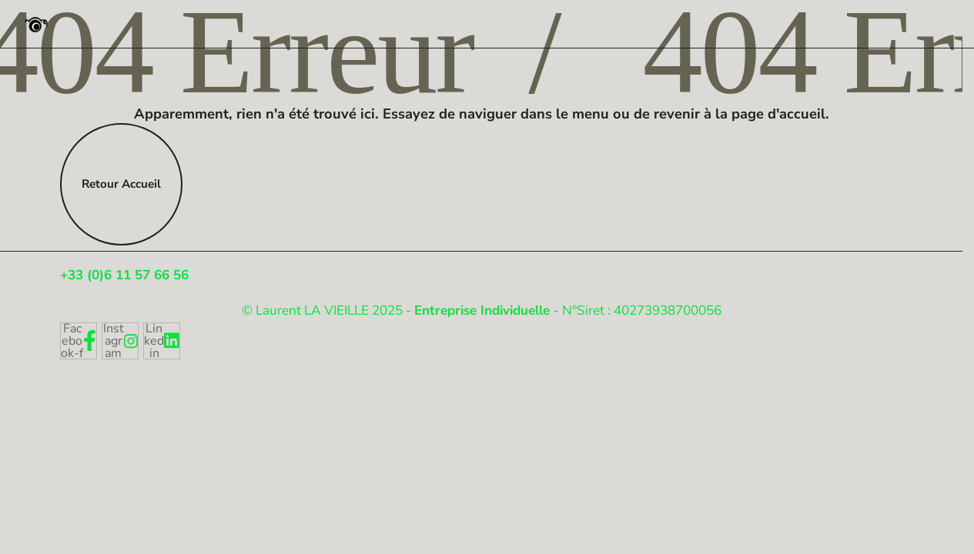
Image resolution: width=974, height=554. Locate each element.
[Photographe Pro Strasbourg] (36, 24)
